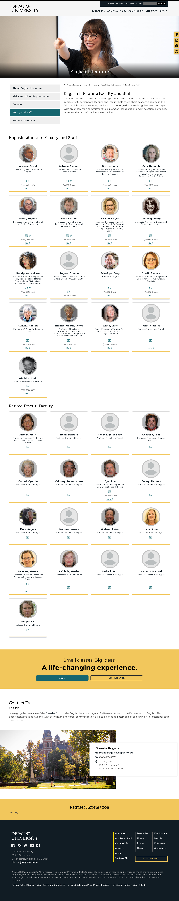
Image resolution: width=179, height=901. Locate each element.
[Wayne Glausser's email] (68, 537)
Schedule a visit (151, 859)
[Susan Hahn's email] (150, 537)
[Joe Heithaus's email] (67, 236)
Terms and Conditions (54, 885)
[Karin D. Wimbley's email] (27, 386)
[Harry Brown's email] (109, 181)
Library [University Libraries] (140, 838)
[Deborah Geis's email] (150, 181)
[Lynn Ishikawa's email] (109, 236)
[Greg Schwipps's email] (109, 288)
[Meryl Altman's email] (27, 447)
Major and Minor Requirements (31, 96)
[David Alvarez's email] (27, 181)
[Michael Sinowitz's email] (150, 588)
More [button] (151, 348)
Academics (98, 11)
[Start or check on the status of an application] (176, 40)
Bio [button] (28, 188)
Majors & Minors (90, 85)
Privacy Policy (19, 885)
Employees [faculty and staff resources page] (129, 3)
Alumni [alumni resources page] (139, 3)
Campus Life (135, 11)
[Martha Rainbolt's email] (68, 588)
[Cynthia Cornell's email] (27, 495)
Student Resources (24, 120)
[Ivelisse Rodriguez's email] (26, 288)
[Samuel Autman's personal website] (70, 181)
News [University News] (140, 848)
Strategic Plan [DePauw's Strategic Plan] (122, 858)
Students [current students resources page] (110, 3)
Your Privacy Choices (98, 885)
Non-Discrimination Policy (124, 885)
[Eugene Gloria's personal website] (29, 236)
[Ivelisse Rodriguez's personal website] (29, 288)
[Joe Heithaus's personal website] (70, 236)
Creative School (55, 713)
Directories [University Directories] (142, 833)
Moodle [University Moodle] (158, 838)
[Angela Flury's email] (27, 537)
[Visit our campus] (176, 34)
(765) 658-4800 (29, 862)
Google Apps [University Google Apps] (160, 848)
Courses (17, 104)
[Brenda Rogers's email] (68, 292)
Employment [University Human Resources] (161, 833)
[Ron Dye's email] (109, 492)
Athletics (151, 11)
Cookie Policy (34, 885)
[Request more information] (176, 45)
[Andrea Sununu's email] (27, 341)
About (164, 11)
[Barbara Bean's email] (68, 447)
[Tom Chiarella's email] (150, 447)
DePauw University (25, 8)
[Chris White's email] (109, 341)
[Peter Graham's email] (109, 537)
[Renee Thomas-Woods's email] (68, 341)
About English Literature (27, 88)
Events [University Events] (140, 843)
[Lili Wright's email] (27, 630)
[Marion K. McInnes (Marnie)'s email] (27, 584)
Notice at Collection (77, 885)
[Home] (65, 85)
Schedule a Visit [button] (117, 678)
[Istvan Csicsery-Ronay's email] (68, 495)
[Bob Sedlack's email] (109, 588)
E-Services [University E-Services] (159, 843)
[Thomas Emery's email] (150, 495)
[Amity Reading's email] (150, 236)
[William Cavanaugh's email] (109, 447)
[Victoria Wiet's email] (150, 341)
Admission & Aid (116, 11)
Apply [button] (62, 678)
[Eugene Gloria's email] (26, 236)
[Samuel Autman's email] (67, 181)
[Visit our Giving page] (176, 51)
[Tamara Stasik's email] (150, 288)
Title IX (142, 885)
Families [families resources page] (119, 3)
